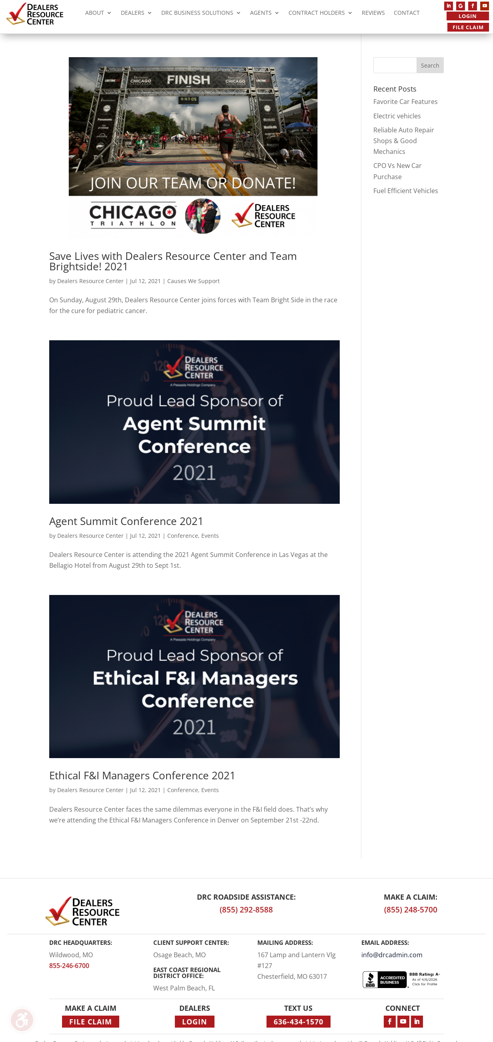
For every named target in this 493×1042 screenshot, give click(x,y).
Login (468, 16)
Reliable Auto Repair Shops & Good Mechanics (403, 141)
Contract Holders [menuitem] (317, 13)
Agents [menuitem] (261, 13)
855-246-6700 (69, 965)
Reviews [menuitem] (373, 13)
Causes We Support (193, 281)
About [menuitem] (94, 13)
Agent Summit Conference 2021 (126, 521)
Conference (182, 535)
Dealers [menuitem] (132, 13)
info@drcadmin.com (392, 954)
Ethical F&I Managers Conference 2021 (142, 775)
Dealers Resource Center (90, 281)
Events (210, 535)
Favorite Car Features (405, 101)
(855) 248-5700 (410, 909)
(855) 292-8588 (246, 909)
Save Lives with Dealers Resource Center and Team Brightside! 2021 (173, 261)
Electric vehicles (397, 116)
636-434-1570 (298, 1021)
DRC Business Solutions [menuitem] (197, 13)
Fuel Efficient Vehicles (405, 190)
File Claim (468, 27)
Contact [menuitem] (407, 13)
